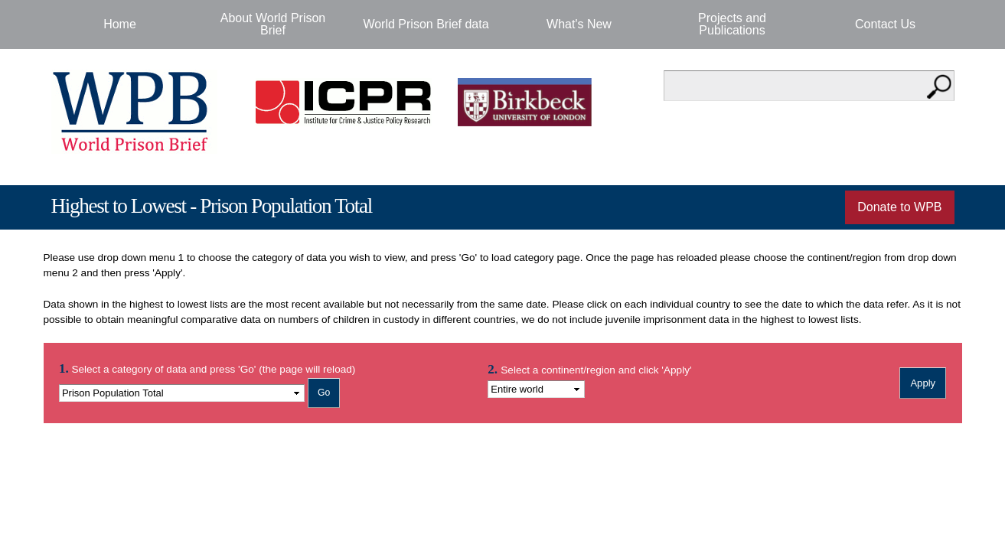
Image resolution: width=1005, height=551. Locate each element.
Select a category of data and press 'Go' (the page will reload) (207, 368)
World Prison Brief (134, 112)
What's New (579, 24)
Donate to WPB (899, 207)
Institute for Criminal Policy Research (347, 102)
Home (119, 24)
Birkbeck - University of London (534, 102)
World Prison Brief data (425, 24)
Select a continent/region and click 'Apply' (596, 370)
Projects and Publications (732, 24)
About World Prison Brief (273, 24)
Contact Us (885, 24)
